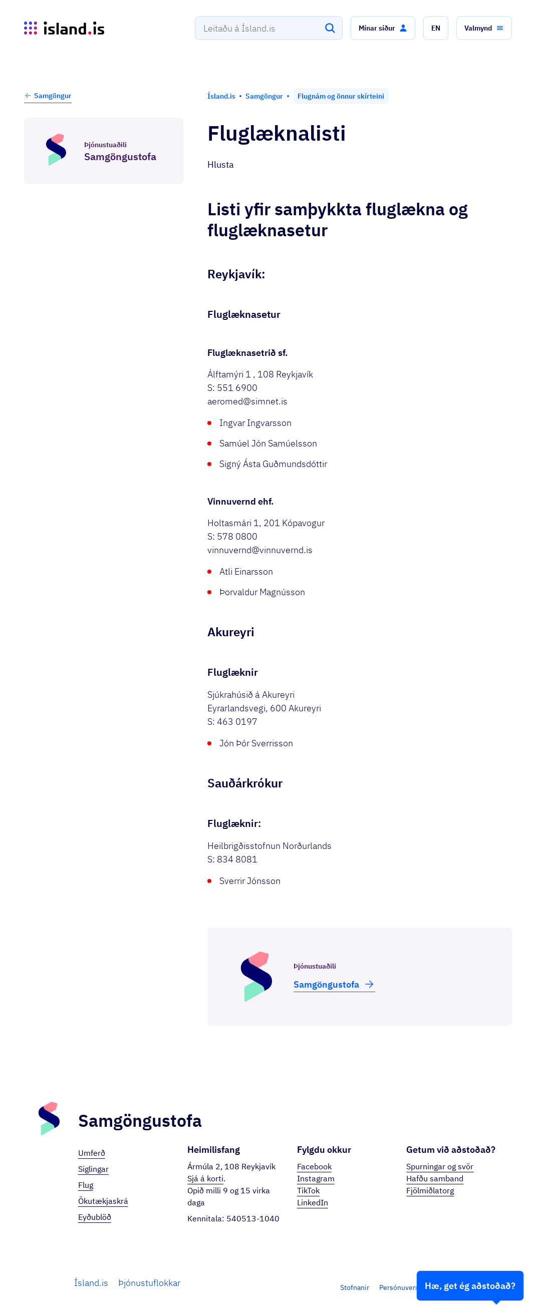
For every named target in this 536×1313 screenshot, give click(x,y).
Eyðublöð (94, 1217)
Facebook (314, 1166)
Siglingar (93, 1169)
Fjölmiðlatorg (430, 1190)
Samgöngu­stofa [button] (334, 984)
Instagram (316, 1178)
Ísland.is (91, 1282)
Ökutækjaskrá (103, 1201)
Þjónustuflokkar (149, 1282)
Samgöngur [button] (48, 95)
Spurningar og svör (439, 1166)
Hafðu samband (434, 1178)
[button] (383, 28)
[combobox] (269, 28)
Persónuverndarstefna (414, 1287)
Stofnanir (354, 1287)
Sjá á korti (205, 1178)
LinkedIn (312, 1202)
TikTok (308, 1190)
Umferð (91, 1153)
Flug (85, 1185)
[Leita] (330, 28)
